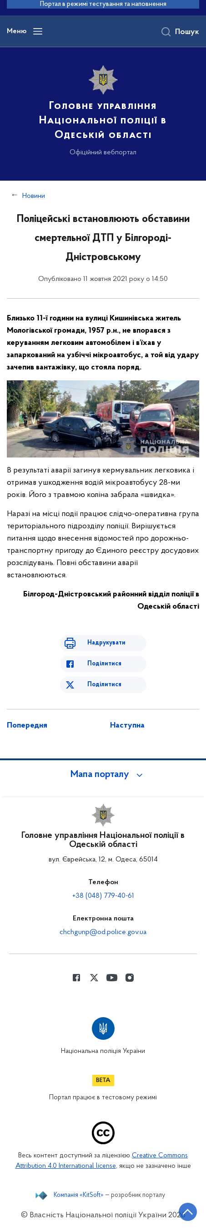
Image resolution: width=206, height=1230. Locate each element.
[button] (103, 774)
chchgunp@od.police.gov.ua (103, 932)
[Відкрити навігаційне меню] (37, 31)
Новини (33, 196)
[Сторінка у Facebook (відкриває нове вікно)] (76, 977)
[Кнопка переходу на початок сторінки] (188, 1212)
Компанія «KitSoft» (79, 1195)
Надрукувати (106, 643)
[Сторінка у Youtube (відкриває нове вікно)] (111, 977)
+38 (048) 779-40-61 (103, 896)
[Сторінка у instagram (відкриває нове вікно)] (129, 977)
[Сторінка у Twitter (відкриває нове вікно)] (94, 977)
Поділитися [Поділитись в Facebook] (104, 663)
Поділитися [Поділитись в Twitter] (104, 684)
